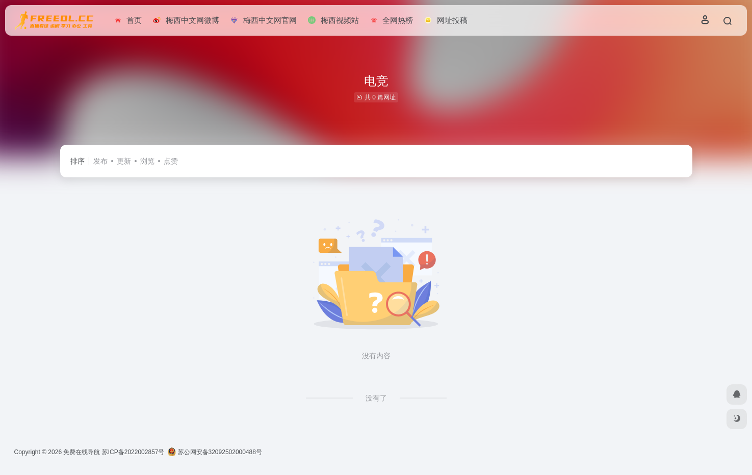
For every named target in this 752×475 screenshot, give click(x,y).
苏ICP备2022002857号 (133, 452)
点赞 (171, 161)
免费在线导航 (81, 452)
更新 (124, 161)
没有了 (376, 398)
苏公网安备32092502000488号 (215, 452)
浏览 (147, 161)
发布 (100, 161)
